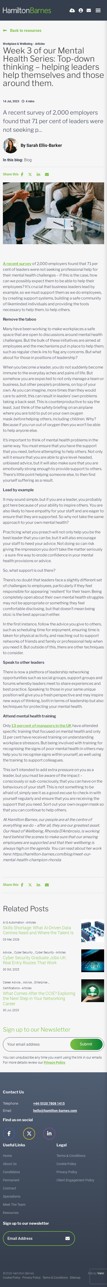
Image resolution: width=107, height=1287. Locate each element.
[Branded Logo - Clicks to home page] (27, 10)
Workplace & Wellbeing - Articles (24, 44)
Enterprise (40, 982)
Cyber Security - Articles (50, 952)
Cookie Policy (66, 1164)
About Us (10, 1164)
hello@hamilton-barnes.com (55, 1111)
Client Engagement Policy (75, 1180)
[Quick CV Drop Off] (72, 10)
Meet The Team (14, 1204)
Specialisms (11, 1196)
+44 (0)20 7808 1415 (49, 1103)
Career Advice (11, 982)
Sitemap (75, 1277)
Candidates (11, 1172)
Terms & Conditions (71, 1156)
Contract (9, 1188)
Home (7, 1156)
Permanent (11, 1180)
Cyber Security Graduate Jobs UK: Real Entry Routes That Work (35, 960)
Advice (7, 952)
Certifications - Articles (17, 988)
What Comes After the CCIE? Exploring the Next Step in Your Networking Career (39, 998)
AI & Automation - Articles (19, 922)
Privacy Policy (54, 1062)
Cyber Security (23, 952)
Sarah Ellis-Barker (44, 145)
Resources (11, 1213)
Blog (28, 160)
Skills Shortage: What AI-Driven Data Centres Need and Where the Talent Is (38, 930)
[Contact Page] (89, 10)
